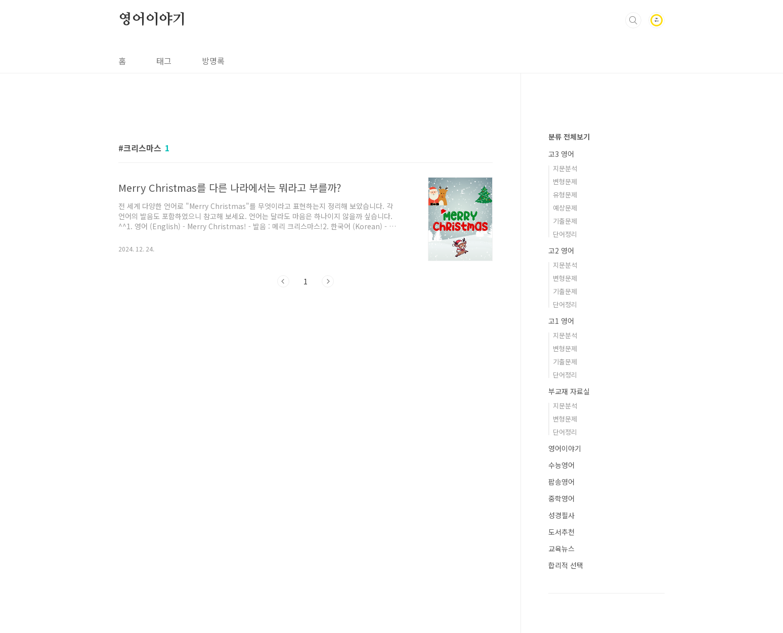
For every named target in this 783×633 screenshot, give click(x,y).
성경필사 (561, 515)
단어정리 (565, 234)
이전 (283, 281)
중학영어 (561, 498)
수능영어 (561, 465)
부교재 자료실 (569, 391)
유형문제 (565, 194)
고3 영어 (561, 154)
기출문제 (565, 221)
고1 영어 (561, 321)
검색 (633, 20)
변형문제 (565, 181)
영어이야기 (152, 20)
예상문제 (565, 208)
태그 (163, 61)
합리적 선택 (565, 565)
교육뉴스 (561, 548)
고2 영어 (561, 250)
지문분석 (565, 168)
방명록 (213, 61)
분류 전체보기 (569, 137)
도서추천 (561, 532)
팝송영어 (561, 482)
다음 (328, 281)
